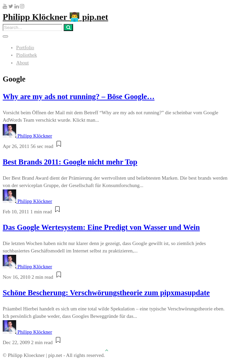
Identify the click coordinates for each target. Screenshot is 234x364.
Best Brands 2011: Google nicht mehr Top (70, 162)
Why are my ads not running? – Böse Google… (79, 96)
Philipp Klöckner (35, 136)
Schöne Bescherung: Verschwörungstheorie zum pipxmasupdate (106, 293)
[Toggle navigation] (5, 36)
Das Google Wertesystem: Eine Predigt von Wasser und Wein (101, 227)
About (22, 62)
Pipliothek (26, 55)
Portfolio (25, 47)
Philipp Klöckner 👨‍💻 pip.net (55, 17)
